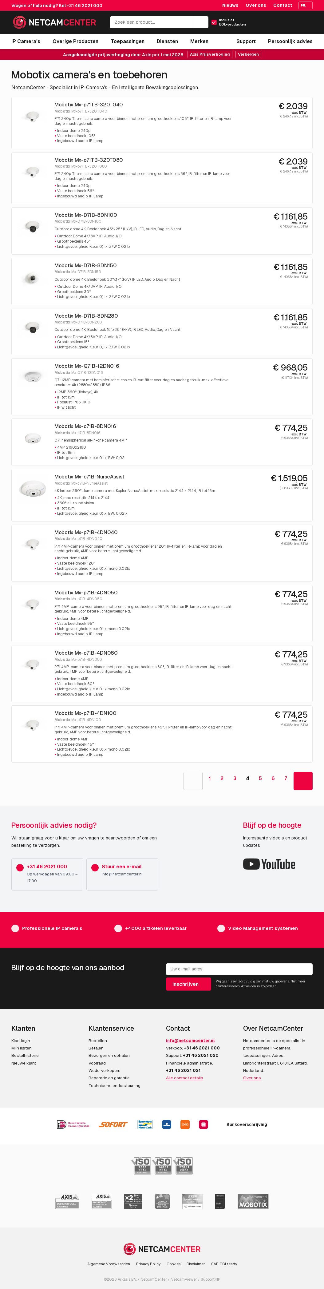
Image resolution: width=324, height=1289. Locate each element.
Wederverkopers (105, 1070)
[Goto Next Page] (303, 781)
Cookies (173, 1264)
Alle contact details (184, 1078)
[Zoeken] (200, 22)
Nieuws (230, 5)
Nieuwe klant (23, 1063)
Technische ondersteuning (114, 1085)
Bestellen (98, 1040)
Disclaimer (196, 1264)
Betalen (96, 1048)
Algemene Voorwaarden (108, 1264)
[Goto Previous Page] (193, 781)
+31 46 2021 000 (84, 5)
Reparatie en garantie (109, 1078)
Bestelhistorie (25, 1055)
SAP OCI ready (224, 1264)
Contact (282, 5)
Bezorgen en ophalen (109, 1055)
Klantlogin (20, 1040)
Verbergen (248, 54)
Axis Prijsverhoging (210, 54)
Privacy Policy (148, 1264)
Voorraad (97, 1063)
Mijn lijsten (21, 1048)
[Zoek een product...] (159, 22)
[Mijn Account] (281, 24)
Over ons (256, 5)
